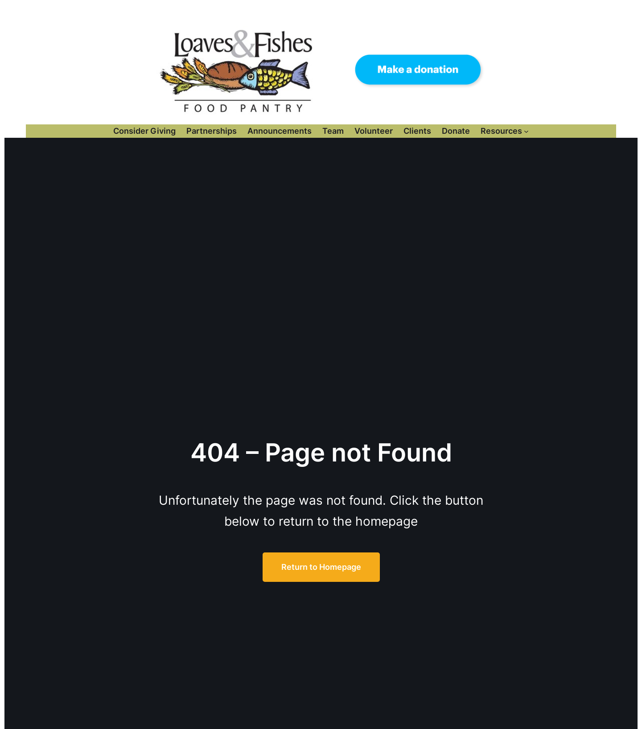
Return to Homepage (321, 567)
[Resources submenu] (526, 130)
